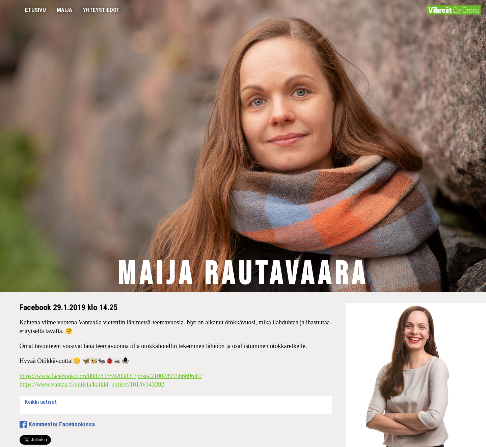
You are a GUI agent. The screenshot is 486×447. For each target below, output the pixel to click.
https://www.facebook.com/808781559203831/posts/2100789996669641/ (111, 376)
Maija (64, 9)
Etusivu (35, 9)
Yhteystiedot (101, 9)
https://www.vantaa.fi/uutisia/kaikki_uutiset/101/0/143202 (92, 384)
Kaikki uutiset (41, 402)
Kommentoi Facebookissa (62, 424)
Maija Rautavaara (243, 274)
